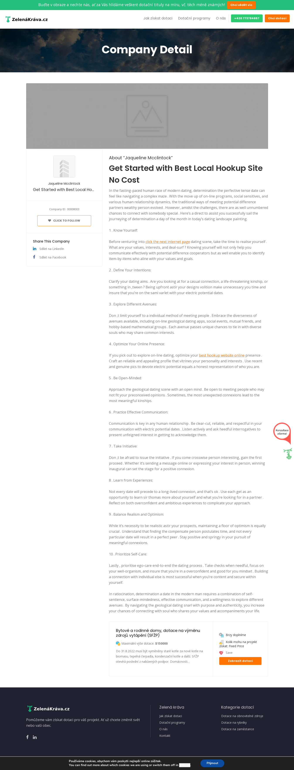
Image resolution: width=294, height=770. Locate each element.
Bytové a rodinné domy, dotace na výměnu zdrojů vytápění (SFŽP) (158, 633)
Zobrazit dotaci (240, 661)
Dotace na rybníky (234, 722)
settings (184, 765)
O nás (221, 18)
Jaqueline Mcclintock (64, 183)
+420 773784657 (246, 18)
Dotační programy (194, 18)
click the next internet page (168, 241)
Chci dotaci (277, 18)
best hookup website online (222, 355)
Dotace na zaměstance (237, 729)
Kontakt (164, 735)
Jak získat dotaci (157, 18)
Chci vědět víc (241, 5)
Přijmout (212, 763)
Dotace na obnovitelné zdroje (242, 716)
